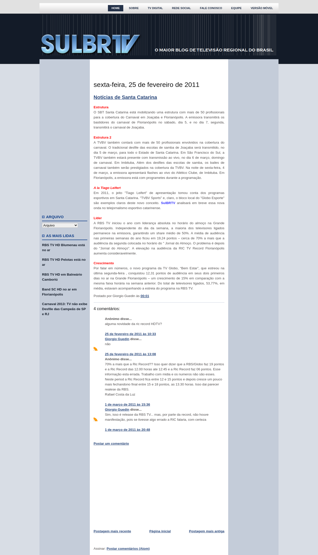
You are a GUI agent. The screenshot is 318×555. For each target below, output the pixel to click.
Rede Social (181, 8)
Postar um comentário (111, 443)
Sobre (134, 8)
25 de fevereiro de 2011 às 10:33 (130, 334)
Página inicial (160, 531)
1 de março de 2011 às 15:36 (127, 404)
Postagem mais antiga (206, 531)
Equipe (236, 8)
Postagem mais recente (112, 531)
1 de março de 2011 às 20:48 (127, 430)
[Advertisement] (64, 134)
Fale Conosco (211, 8)
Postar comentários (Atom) (128, 548)
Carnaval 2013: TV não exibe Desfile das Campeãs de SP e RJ (64, 309)
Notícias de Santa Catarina (125, 97)
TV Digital (155, 8)
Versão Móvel (262, 8)
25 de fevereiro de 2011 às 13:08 (130, 354)
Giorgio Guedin (117, 339)
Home (115, 8)
